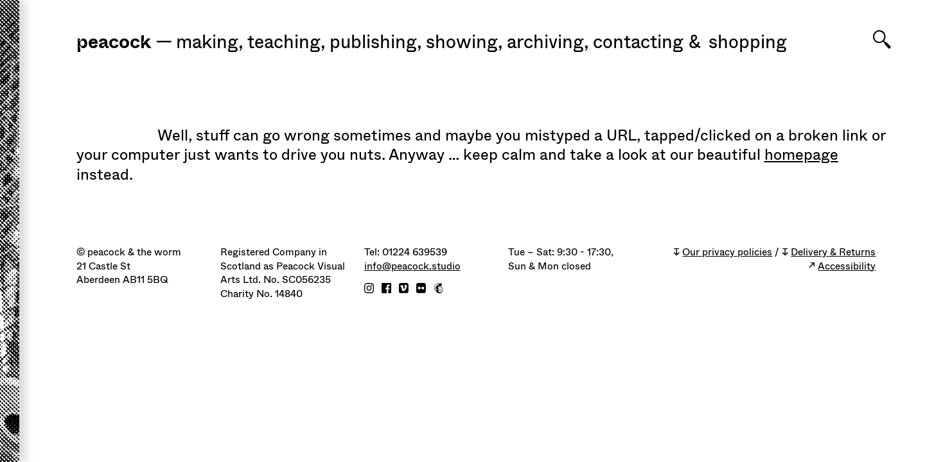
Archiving (548, 42)
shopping (748, 42)
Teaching (286, 42)
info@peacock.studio (412, 266)
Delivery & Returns (833, 252)
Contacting (638, 42)
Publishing (376, 42)
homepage (801, 155)
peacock (113, 43)
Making (209, 42)
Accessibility (847, 266)
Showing (464, 42)
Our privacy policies (727, 252)
